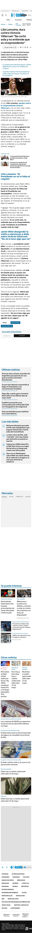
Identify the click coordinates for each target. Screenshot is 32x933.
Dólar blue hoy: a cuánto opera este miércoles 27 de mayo (15, 800)
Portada (5, 874)
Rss (3, 899)
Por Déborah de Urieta (23, 618)
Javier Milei (25, 10)
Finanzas (16, 877)
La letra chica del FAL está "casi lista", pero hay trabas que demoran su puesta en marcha (17, 438)
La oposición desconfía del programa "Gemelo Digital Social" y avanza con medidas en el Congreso (17, 66)
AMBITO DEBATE (25, 915)
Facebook (6, 867)
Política (10, 24)
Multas (4, 908)
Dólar (8, 20)
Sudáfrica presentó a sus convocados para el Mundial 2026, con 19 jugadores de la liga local (15, 404)
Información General (10, 892)
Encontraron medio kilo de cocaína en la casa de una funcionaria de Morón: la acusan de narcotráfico (20, 165)
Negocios (5, 883)
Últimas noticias (18, 874)
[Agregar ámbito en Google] (9, 47)
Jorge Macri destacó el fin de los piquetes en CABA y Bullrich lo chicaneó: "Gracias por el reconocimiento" (16, 73)
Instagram (11, 867)
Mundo (15, 886)
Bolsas (11, 496)
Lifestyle (25, 883)
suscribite (23, 15)
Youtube (20, 867)
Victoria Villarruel (7, 326)
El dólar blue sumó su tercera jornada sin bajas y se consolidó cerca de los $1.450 (16, 735)
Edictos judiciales (21, 905)
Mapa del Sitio (13, 899)
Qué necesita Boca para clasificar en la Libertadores (15, 412)
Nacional (5, 886)
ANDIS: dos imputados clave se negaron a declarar (21, 636)
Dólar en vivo (15, 10)
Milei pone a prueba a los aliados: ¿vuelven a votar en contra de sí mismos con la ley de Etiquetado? (24, 608)
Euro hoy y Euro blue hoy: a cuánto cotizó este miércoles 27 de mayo (16, 680)
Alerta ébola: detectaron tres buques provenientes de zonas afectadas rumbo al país (7, 607)
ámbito (3, 24)
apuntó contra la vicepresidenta (16, 105)
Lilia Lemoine (18, 24)
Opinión (15, 883)
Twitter (2, 867)
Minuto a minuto (5, 668)
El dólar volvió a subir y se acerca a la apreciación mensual (15, 763)
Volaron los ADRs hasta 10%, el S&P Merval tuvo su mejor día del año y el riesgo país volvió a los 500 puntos (17, 447)
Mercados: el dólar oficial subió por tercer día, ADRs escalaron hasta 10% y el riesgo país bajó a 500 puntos (5, 684)
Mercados (21, 880)
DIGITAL (6, 915)
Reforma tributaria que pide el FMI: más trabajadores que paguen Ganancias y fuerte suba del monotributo (18, 428)
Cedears (27, 496)
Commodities (19, 496)
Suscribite (22, 335)
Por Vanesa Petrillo (16, 639)
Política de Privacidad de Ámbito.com (16, 902)
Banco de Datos (8, 880)
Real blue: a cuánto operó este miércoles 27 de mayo (26, 677)
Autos (24, 892)
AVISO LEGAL (6, 905)
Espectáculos (7, 896)
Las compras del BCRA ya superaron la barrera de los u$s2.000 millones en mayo (15, 723)
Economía (18, 20)
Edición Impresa (8, 889)
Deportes (25, 886)
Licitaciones (15, 908)
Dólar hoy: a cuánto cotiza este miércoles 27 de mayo (13, 772)
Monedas (4, 496)
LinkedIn (15, 867)
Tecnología (20, 896)
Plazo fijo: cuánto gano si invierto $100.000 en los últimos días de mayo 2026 (15, 396)
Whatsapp (25, 867)
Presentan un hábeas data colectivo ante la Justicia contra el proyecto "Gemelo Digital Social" (21, 626)
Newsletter (26, 867)
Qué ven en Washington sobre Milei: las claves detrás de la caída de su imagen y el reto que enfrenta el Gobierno (17, 457)
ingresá (29, 15)
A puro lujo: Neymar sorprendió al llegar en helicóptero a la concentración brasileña (15, 387)
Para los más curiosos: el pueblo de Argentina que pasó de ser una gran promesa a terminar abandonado (16, 376)
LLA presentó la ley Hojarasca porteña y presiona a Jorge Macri (19, 157)
